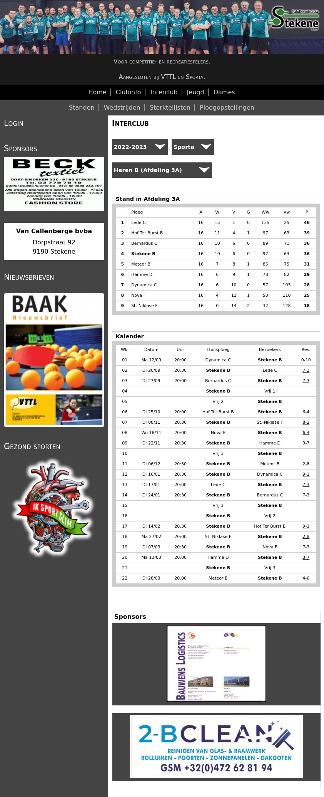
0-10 (306, 360)
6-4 (305, 411)
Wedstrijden (122, 107)
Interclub (130, 123)
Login (13, 123)
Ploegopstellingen (227, 107)
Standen (82, 107)
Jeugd (195, 92)
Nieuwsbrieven (29, 277)
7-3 (305, 370)
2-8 (305, 463)
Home (97, 92)
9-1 (305, 474)
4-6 (305, 578)
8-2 (305, 422)
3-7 (305, 443)
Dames (224, 92)
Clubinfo (128, 92)
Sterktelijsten (170, 107)
